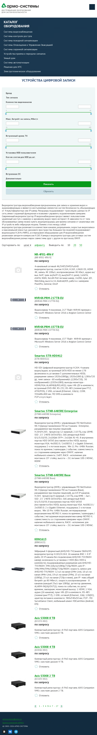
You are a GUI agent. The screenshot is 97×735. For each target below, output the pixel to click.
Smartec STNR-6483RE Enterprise (65, 412)
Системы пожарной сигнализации (21, 40)
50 (80, 245)
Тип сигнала (12, 97)
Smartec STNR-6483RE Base (65, 476)
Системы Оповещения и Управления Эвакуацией (28, 44)
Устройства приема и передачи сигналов (25, 53)
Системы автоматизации (16, 62)
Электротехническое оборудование (22, 71)
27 (57, 706)
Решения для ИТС (13, 66)
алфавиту (40, 245)
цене (26, 245)
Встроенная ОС (13, 174)
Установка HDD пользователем (21, 152)
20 (74, 245)
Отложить (44, 288)
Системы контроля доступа (18, 36)
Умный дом (9, 58)
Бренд (9, 93)
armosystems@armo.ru (12, 719)
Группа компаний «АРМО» (13, 723)
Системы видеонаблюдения (18, 31)
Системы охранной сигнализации (20, 49)
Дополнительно (13, 178)
